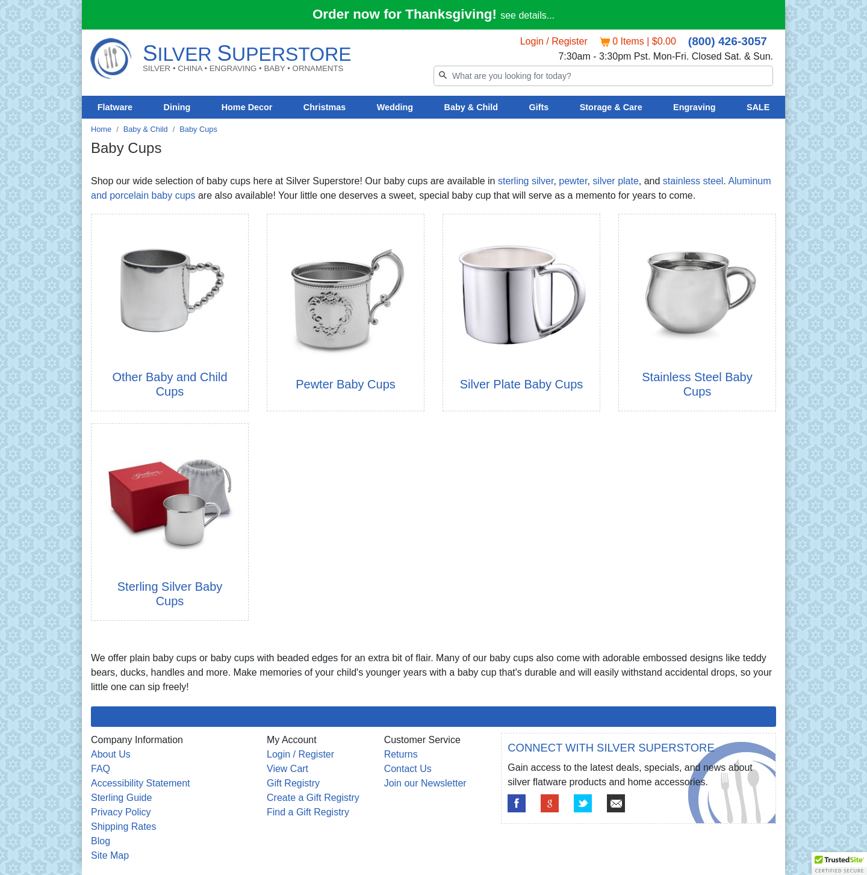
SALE (758, 107)
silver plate (615, 181)
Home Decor (247, 107)
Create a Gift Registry (313, 797)
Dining (177, 107)
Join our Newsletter (425, 783)
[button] (839, 863)
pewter (573, 181)
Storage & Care (611, 107)
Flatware (115, 107)
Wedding (395, 107)
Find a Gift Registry (308, 812)
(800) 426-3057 (727, 41)
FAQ (100, 769)
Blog (100, 841)
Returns (401, 754)
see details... (527, 15)
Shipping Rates (124, 826)
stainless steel (693, 181)
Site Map (110, 855)
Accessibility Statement (140, 783)
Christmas (324, 107)
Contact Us (408, 769)
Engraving (694, 107)
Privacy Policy (121, 812)
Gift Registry (293, 783)
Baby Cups (198, 129)
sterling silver (525, 181)
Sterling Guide (121, 797)
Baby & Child (471, 107)
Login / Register (554, 41)
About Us (111, 754)
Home (101, 129)
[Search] (603, 76)
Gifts (539, 107)
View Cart (287, 769)
